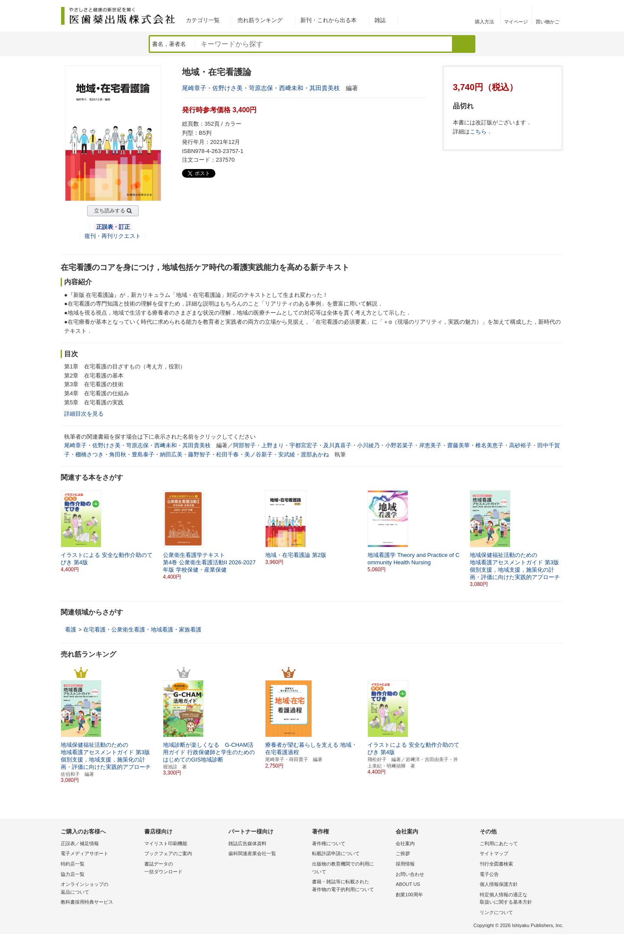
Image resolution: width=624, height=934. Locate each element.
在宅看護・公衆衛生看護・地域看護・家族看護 (142, 629)
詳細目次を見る (84, 413)
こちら (478, 131)
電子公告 (489, 874)
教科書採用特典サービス (87, 902)
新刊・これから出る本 (328, 20)
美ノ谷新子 (258, 454)
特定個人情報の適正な (519, 899)
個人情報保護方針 (499, 884)
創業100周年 (409, 894)
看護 (70, 629)
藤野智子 (199, 454)
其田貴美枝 (324, 88)
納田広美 (171, 454)
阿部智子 (244, 445)
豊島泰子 (143, 454)
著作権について (328, 843)
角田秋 (117, 454)
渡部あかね (315, 454)
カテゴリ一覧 (203, 20)
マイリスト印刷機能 (165, 843)
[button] (557, 531)
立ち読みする (109, 211)
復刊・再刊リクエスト (112, 236)
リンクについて (496, 912)
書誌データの (184, 868)
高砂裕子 (520, 445)
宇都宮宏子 (303, 445)
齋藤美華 (458, 445)
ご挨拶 (403, 853)
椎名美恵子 (489, 445)
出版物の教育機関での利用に (351, 868)
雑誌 (380, 20)
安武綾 (286, 454)
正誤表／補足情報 (80, 843)
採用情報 (405, 863)
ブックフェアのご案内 (168, 853)
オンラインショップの (100, 889)
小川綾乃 (368, 445)
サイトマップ (494, 853)
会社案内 (405, 843)
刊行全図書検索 (496, 863)
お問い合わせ (410, 874)
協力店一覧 (72, 874)
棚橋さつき (89, 454)
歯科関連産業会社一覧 (252, 853)
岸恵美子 (430, 445)
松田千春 (227, 454)
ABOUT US (408, 884)
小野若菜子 (399, 445)
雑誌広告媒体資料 (247, 843)
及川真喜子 (337, 445)
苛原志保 (261, 88)
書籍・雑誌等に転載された (351, 886)
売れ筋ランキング (260, 20)
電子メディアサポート (84, 853)
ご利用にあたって (499, 843)
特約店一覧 (72, 863)
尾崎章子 (194, 88)
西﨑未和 (291, 88)
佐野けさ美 (227, 88)
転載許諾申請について (336, 853)
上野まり (272, 445)
